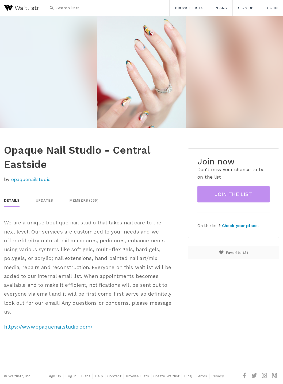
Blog (188, 376)
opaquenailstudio (31, 179)
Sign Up (245, 8)
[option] (141, 72)
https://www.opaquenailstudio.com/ (48, 327)
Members (83, 200)
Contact (114, 376)
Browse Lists (189, 8)
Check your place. (240, 225)
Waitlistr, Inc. (20, 376)
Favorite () (233, 252)
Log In (271, 8)
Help (99, 376)
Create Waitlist (166, 376)
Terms (201, 376)
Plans (221, 8)
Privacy (217, 376)
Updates (44, 200)
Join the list (233, 194)
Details (12, 200)
